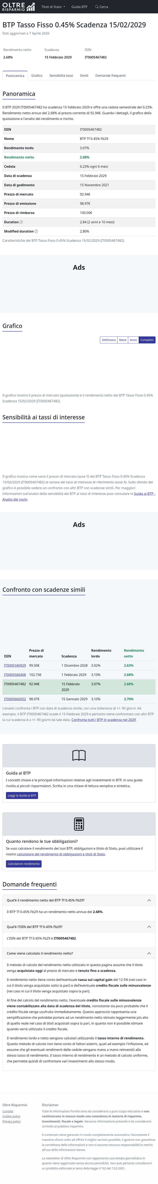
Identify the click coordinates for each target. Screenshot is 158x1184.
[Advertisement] (79, 284)
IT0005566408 (15, 674)
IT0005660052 (15, 699)
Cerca (101, 7)
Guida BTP (80, 7)
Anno (133, 340)
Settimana (109, 340)
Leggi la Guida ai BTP (22, 795)
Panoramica (15, 75)
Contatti (7, 1111)
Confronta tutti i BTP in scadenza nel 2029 (104, 720)
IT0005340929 (15, 665)
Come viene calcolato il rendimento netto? (40, 953)
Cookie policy (11, 1116)
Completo (147, 340)
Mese (122, 340)
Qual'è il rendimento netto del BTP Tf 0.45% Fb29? (46, 900)
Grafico (36, 75)
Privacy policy (11, 1121)
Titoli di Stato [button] (51, 7)
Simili (84, 75)
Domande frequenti (110, 75)
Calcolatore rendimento (24, 864)
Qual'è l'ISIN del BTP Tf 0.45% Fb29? (34, 927)
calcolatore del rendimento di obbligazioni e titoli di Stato (61, 854)
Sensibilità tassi (61, 75)
